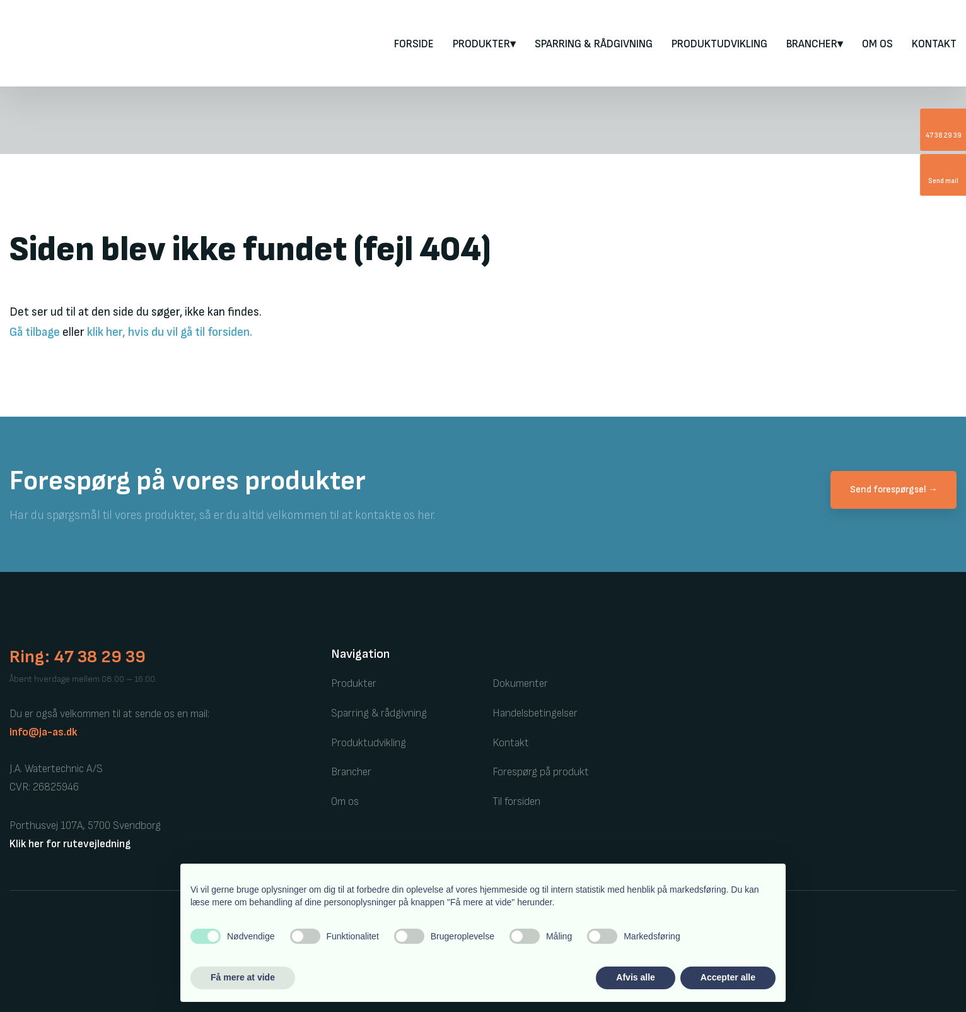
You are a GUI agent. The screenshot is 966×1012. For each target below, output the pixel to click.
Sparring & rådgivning (594, 44)
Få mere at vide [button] (243, 977)
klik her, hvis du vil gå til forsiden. (169, 332)
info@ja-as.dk (43, 732)
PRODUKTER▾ (484, 44)
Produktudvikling (719, 44)
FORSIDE (414, 44)
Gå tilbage (34, 332)
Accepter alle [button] (728, 977)
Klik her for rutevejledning (70, 844)
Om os (877, 44)
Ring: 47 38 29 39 (77, 656)
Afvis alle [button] (635, 977)
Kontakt (934, 44)
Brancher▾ (814, 44)
